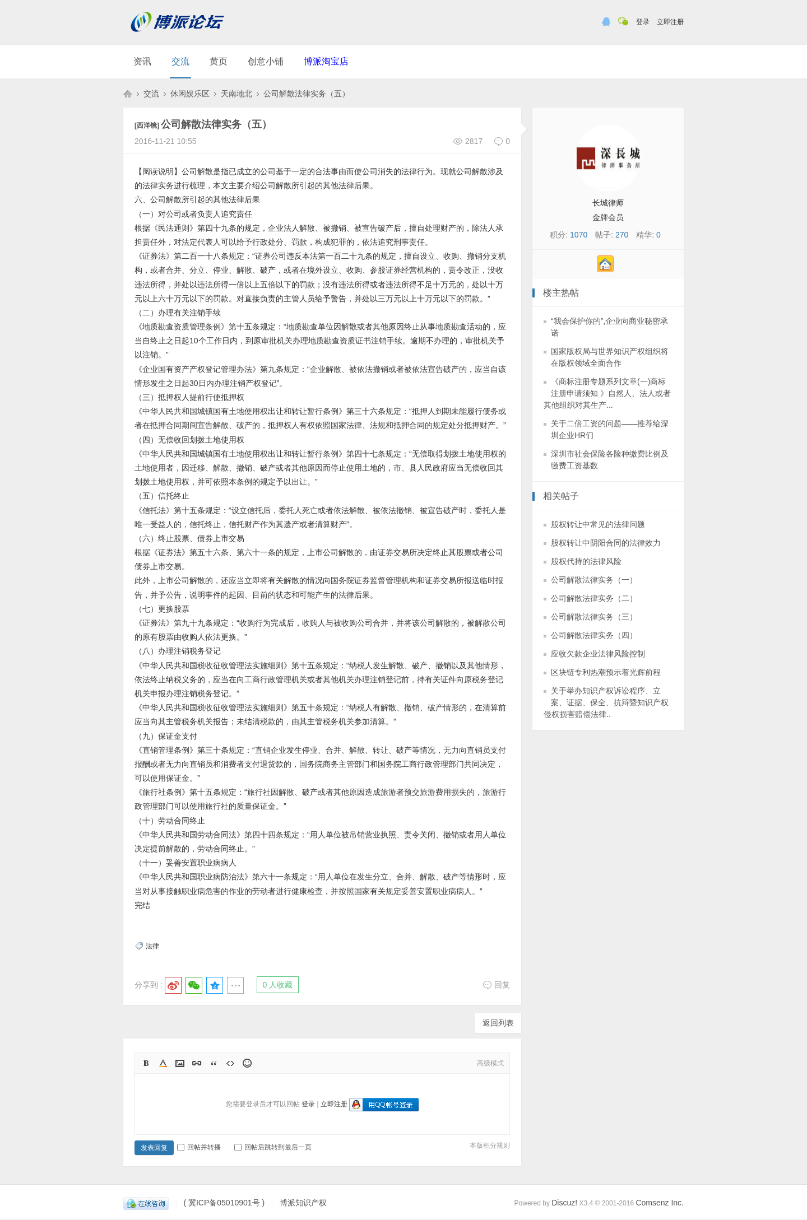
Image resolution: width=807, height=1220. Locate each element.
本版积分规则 (490, 1145)
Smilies (247, 1063)
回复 (496, 984)
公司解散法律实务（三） (594, 616)
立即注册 (670, 22)
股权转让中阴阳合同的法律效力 (606, 542)
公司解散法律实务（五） (306, 93)
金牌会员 (608, 217)
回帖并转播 (199, 1147)
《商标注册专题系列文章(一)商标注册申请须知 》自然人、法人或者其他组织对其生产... (607, 393)
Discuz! (564, 1202)
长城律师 (608, 202)
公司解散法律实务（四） (594, 635)
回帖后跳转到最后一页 (273, 1147)
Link (196, 1063)
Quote (213, 1063)
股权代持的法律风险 (586, 561)
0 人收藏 (278, 984)
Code (230, 1063)
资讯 (142, 61)
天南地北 (236, 93)
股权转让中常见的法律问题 (598, 524)
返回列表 (498, 1022)
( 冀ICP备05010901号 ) (224, 1202)
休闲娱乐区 (190, 93)
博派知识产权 (127, 94)
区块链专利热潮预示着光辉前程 (606, 672)
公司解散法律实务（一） (594, 579)
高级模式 (490, 1063)
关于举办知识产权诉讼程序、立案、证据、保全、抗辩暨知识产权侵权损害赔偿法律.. (606, 702)
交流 (180, 61)
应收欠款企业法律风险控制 (598, 653)
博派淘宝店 (326, 61)
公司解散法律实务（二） (594, 598)
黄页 (219, 61)
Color (163, 1063)
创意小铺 (266, 61)
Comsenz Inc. (660, 1202)
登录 (643, 22)
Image (179, 1063)
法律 (152, 946)
